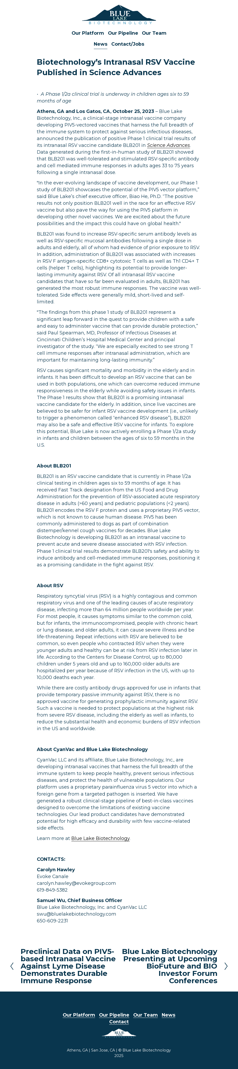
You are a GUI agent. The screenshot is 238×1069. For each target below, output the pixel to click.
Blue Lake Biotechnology (100, 838)
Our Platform (88, 33)
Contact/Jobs (127, 44)
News (100, 44)
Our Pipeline (123, 33)
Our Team (154, 33)
